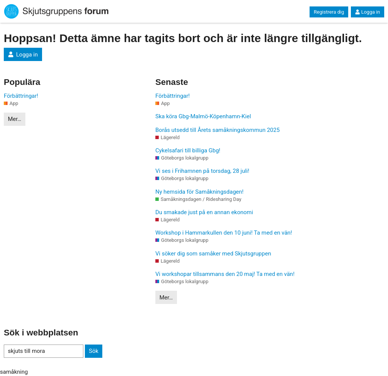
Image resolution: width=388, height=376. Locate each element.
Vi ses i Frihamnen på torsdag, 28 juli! (202, 171)
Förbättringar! (21, 95)
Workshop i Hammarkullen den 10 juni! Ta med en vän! (223, 232)
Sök (93, 351)
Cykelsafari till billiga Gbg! (187, 150)
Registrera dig (329, 12)
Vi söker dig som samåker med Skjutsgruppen (213, 253)
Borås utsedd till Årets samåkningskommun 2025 (217, 130)
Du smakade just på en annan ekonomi (204, 212)
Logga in (367, 12)
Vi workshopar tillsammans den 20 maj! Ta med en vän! (224, 274)
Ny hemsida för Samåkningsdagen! (199, 191)
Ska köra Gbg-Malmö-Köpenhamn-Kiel (203, 116)
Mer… (14, 119)
